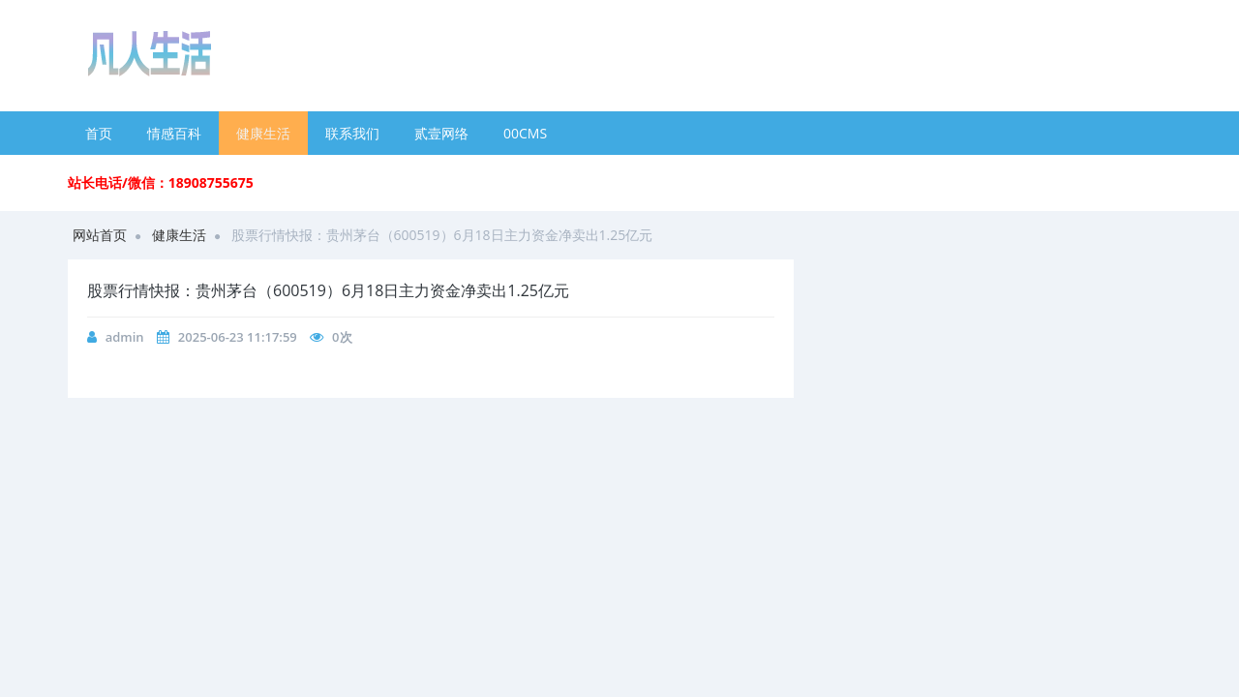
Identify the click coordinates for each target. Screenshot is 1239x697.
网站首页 (100, 235)
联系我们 (352, 133)
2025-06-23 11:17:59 (237, 337)
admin (125, 337)
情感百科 (174, 133)
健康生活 (263, 133)
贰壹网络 (441, 133)
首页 (98, 133)
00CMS (525, 133)
